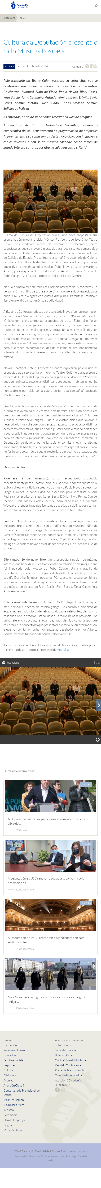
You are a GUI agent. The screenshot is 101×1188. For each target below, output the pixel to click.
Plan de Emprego (14, 1120)
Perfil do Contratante (68, 1065)
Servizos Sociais (13, 1060)
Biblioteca (9, 1075)
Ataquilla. (63, 649)
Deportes (9, 1065)
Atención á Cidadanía (68, 1080)
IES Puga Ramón (13, 1099)
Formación (10, 1045)
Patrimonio (10, 1115)
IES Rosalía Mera (13, 1105)
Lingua (7, 1125)
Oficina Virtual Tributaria (70, 1060)
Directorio (34, 1156)
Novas (23, 18)
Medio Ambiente (13, 1130)
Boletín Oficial (64, 1055)
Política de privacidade (53, 1156)
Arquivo (8, 1080)
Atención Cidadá (13, 1085)
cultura (9, 66)
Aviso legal (71, 1156)
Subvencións (63, 1045)
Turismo (8, 1110)
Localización (21, 1156)
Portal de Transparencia (69, 1070)
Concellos (9, 1055)
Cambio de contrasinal (68, 1075)
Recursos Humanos (15, 1050)
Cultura (8, 1070)
